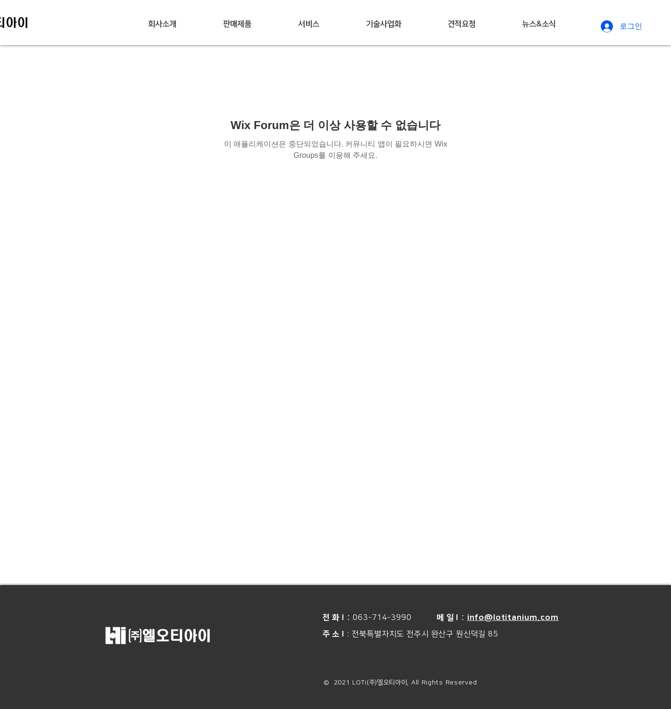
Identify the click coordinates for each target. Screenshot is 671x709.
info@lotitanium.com (513, 617)
